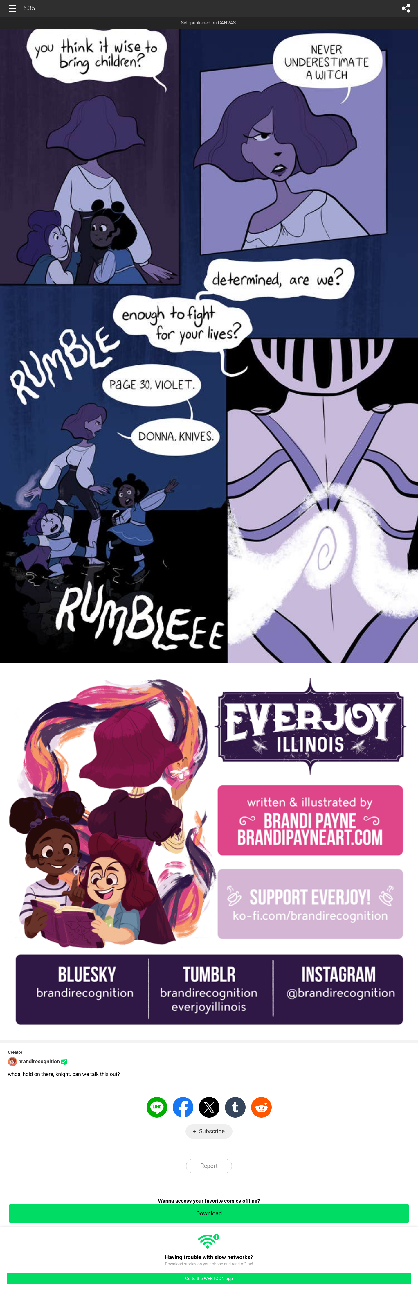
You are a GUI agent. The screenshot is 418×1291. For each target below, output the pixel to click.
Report (208, 1165)
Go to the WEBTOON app (209, 1278)
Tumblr (235, 1107)
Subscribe (212, 1131)
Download (209, 1213)
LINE (157, 1107)
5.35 (29, 8)
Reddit (261, 1107)
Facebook (183, 1107)
